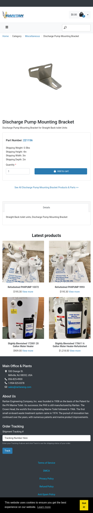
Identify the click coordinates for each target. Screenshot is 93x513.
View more (27, 291)
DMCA (46, 470)
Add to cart (61, 171)
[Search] (76, 27)
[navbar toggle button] (6, 27)
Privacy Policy (46, 478)
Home (5, 36)
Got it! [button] (84, 505)
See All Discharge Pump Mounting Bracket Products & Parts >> (47, 187)
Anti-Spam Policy (46, 494)
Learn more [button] (44, 507)
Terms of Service (46, 463)
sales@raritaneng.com (19, 387)
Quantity (10, 164)
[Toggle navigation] (4, 3)
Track (7, 450)
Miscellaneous (32, 36)
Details (46, 207)
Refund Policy (46, 486)
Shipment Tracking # (13, 431)
